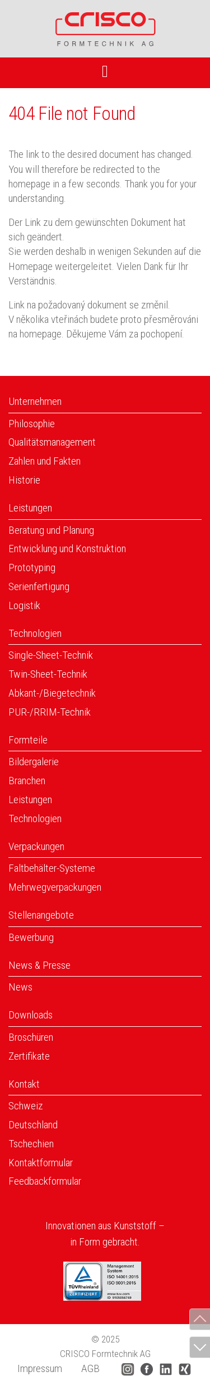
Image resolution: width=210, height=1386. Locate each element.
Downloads (30, 1014)
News (20, 987)
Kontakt (24, 1084)
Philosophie (31, 423)
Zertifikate (29, 1056)
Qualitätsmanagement (52, 442)
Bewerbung (31, 937)
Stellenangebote (41, 915)
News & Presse (39, 965)
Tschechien (31, 1143)
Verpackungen (36, 846)
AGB (90, 1368)
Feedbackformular (44, 1181)
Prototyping (31, 567)
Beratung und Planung (51, 530)
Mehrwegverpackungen (54, 887)
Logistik (24, 605)
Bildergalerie (33, 761)
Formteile (28, 739)
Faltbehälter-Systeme (51, 868)
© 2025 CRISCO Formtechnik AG (105, 1346)
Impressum (39, 1368)
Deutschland (33, 1124)
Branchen (26, 780)
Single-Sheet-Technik (50, 655)
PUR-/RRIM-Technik (49, 712)
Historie (24, 480)
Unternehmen (35, 401)
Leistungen (30, 507)
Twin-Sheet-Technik (47, 674)
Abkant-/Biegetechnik (52, 693)
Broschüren (30, 1037)
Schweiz (25, 1105)
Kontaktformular (40, 1162)
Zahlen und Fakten (44, 461)
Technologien (35, 633)
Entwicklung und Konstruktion (67, 548)
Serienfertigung (38, 586)
